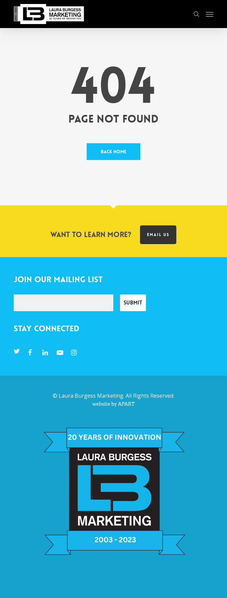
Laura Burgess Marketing (91, 395)
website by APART (113, 404)
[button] (209, 14)
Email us (158, 234)
